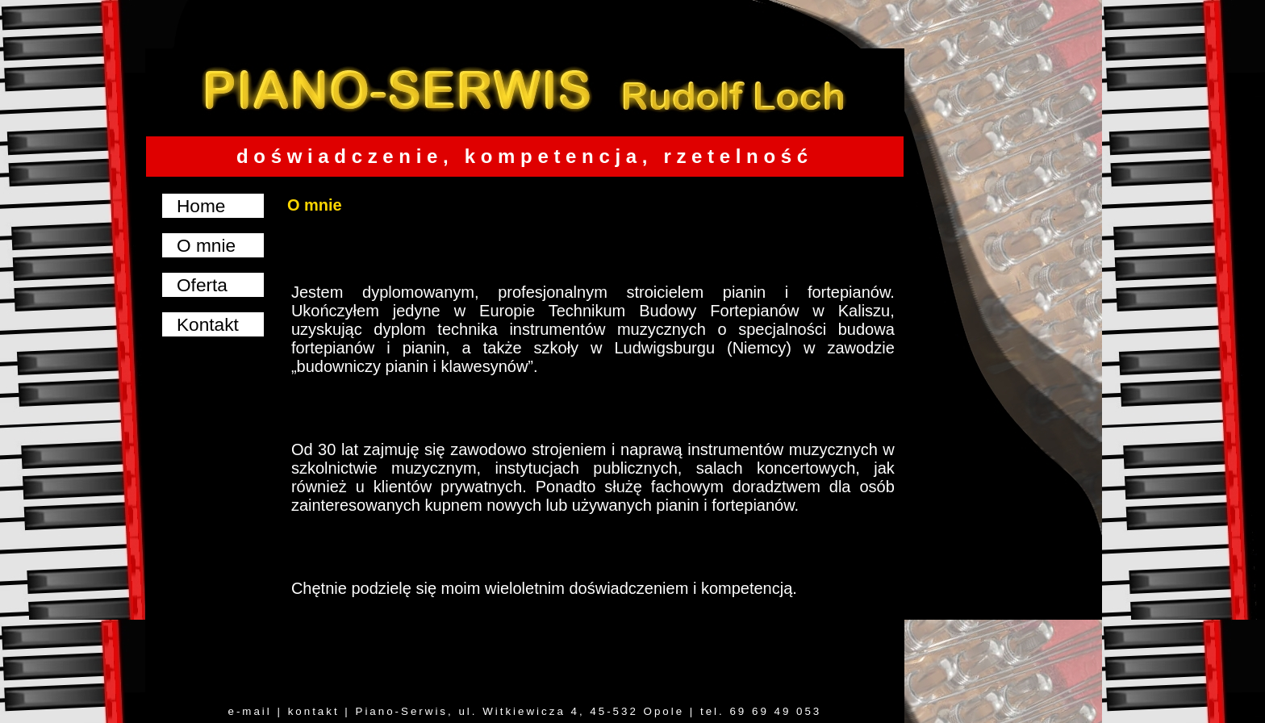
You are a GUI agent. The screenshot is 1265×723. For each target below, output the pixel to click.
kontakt (314, 711)
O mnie (206, 245)
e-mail (249, 711)
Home (201, 205)
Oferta (202, 284)
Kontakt (208, 324)
